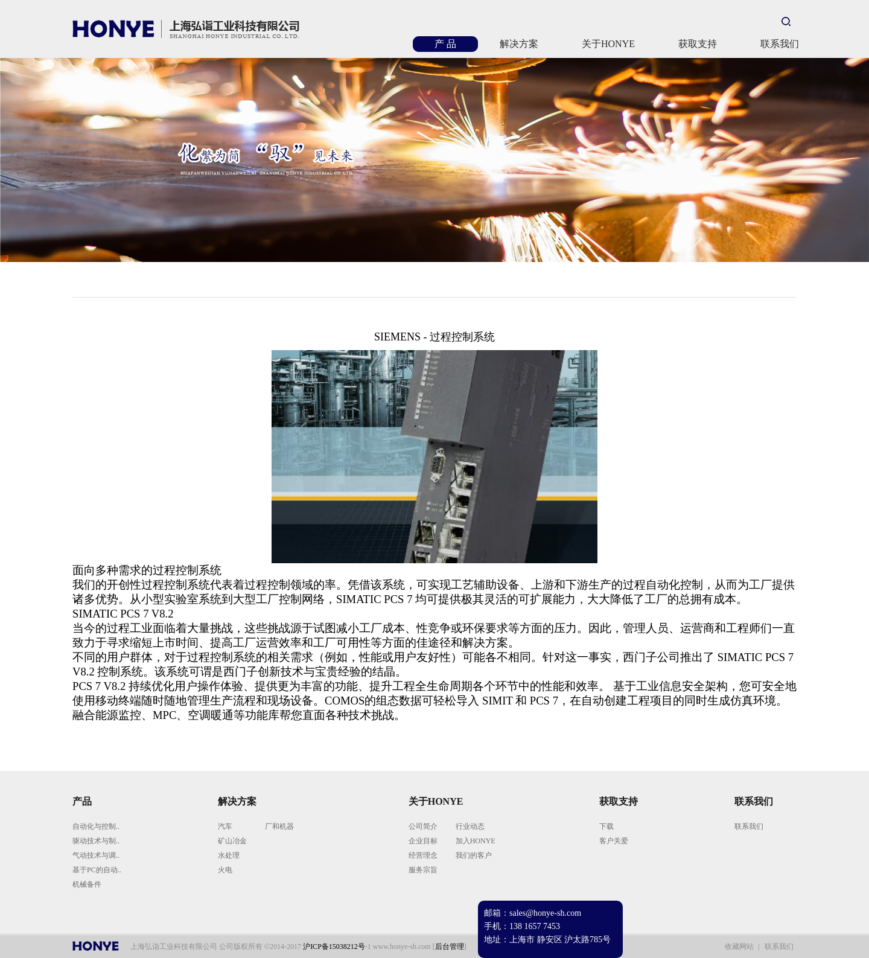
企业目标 (423, 841)
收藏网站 (739, 946)
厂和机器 (279, 826)
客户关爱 (613, 841)
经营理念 (423, 855)
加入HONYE (475, 841)
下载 (606, 826)
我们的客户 (474, 855)
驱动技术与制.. (95, 841)
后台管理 (449, 946)
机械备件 (86, 884)
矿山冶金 (232, 841)
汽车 (225, 826)
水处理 (229, 855)
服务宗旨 (423, 870)
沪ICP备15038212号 (334, 946)
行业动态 (470, 826)
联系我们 (748, 826)
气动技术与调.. (95, 855)
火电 (225, 870)
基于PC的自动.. (96, 870)
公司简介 (423, 826)
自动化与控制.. (95, 826)
